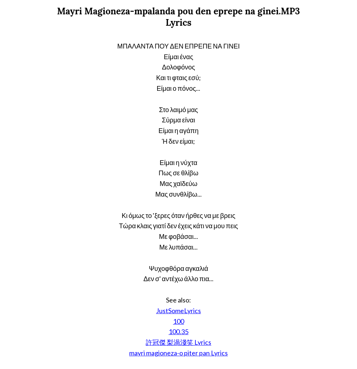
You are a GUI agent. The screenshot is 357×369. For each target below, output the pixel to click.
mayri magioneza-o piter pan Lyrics (178, 353)
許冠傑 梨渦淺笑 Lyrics (178, 342)
